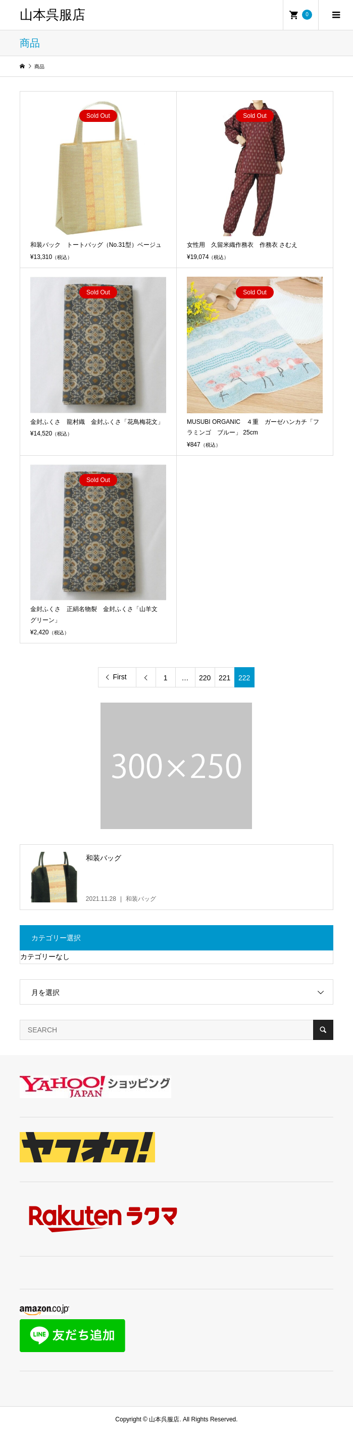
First (119, 677)
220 (205, 678)
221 (224, 678)
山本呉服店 (52, 15)
